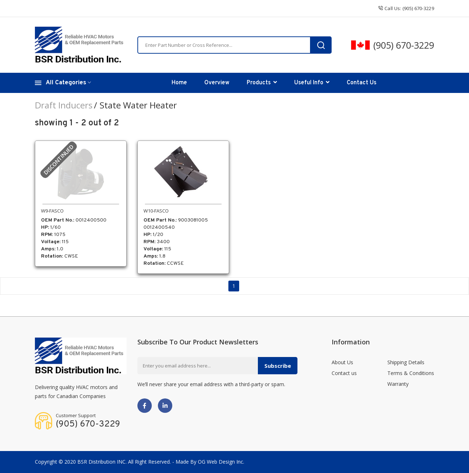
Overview (216, 82)
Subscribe (277, 365)
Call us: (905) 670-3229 (406, 8)
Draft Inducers (63, 105)
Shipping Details (405, 362)
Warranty (398, 383)
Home (179, 82)
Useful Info (311, 82)
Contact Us (362, 82)
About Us (342, 362)
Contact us (344, 373)
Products (262, 82)
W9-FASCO (52, 211)
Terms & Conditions (410, 373)
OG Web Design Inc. (221, 461)
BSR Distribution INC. (102, 461)
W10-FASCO (156, 211)
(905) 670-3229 (403, 45)
